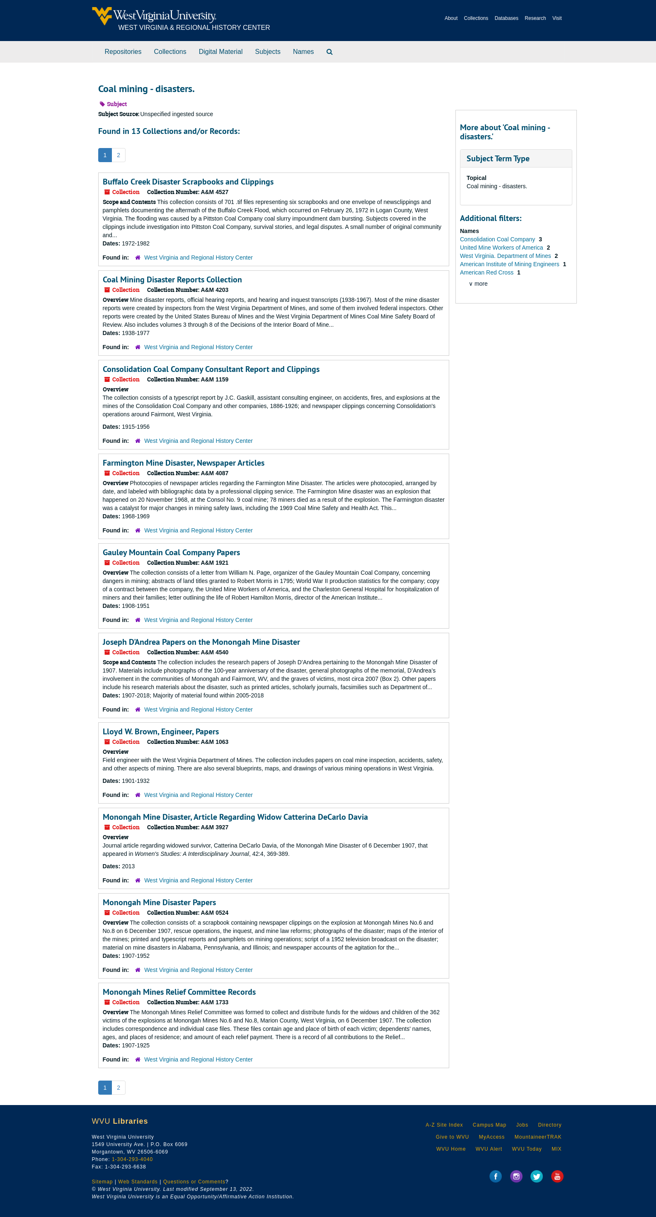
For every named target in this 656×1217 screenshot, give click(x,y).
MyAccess (492, 1137)
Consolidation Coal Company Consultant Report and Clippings (211, 369)
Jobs (522, 1125)
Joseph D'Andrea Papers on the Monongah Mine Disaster (201, 641)
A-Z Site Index (444, 1125)
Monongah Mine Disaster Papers (159, 902)
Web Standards (138, 1182)
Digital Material (221, 51)
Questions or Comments (194, 1182)
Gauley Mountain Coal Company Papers (171, 552)
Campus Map (489, 1125)
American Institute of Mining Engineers (510, 264)
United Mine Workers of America (502, 247)
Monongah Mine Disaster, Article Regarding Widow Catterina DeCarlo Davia (235, 816)
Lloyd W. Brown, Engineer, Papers (161, 731)
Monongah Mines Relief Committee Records (179, 991)
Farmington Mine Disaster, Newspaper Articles (183, 462)
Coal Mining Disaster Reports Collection (172, 279)
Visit (557, 18)
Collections (476, 18)
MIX (557, 1149)
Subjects (268, 51)
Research (535, 18)
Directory (550, 1125)
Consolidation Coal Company (498, 239)
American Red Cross (487, 272)
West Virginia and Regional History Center (198, 257)
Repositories (123, 51)
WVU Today (527, 1149)
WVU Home (451, 1149)
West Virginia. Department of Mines (506, 256)
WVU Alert (489, 1149)
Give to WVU (452, 1137)
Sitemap (102, 1182)
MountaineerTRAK (538, 1137)
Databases (506, 18)
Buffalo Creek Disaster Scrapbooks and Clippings (188, 181)
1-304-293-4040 (132, 1159)
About (451, 18)
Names (303, 51)
